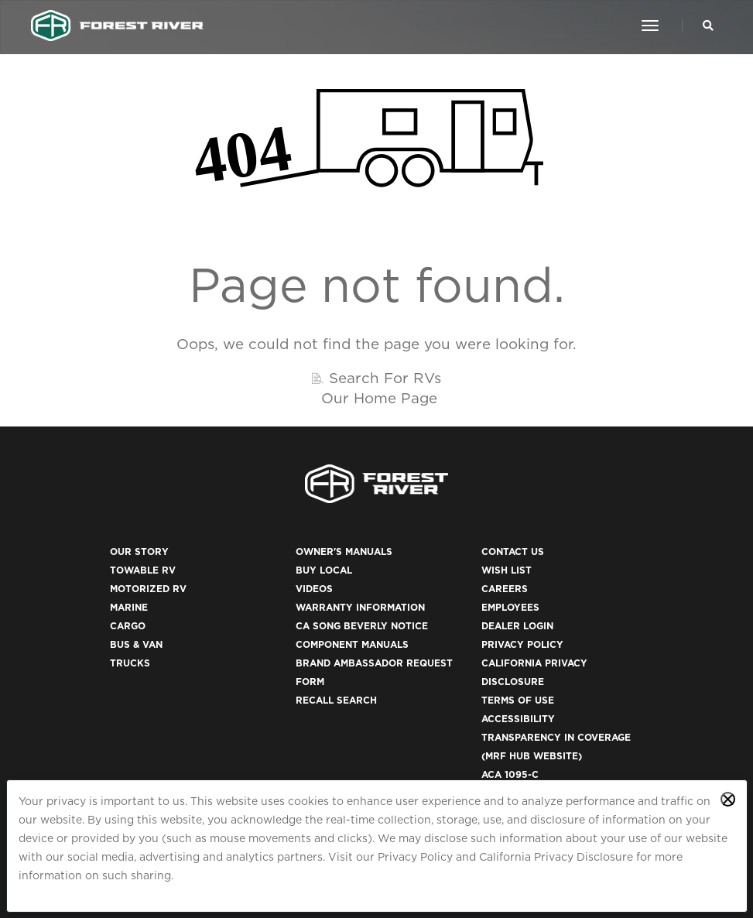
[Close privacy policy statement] (727, 799)
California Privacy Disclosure (556, 857)
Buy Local (324, 570)
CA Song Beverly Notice (362, 625)
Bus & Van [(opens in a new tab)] (136, 644)
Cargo (127, 625)
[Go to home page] (117, 25)
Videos (314, 588)
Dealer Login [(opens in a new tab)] (517, 625)
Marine (129, 607)
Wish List (506, 570)
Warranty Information (360, 607)
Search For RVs (385, 378)
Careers (504, 588)
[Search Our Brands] (708, 25)
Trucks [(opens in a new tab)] (130, 663)
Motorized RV (148, 588)
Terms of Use (517, 700)
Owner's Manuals (344, 551)
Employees (510, 607)
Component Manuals (352, 644)
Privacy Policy (415, 857)
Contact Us (512, 551)
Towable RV (143, 570)
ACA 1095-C (510, 774)
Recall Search (336, 700)
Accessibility (518, 718)
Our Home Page (379, 398)
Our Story (139, 551)
